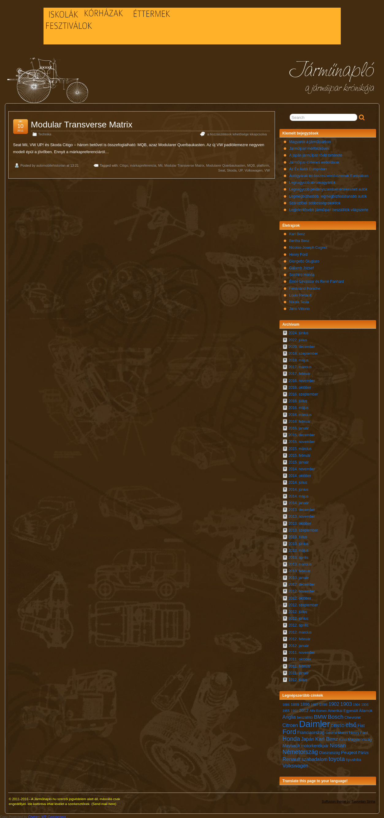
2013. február (299, 569)
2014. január (299, 501)
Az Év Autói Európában (308, 167)
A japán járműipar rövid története (315, 154)
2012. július (298, 610)
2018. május (299, 359)
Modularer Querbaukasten (225, 164)
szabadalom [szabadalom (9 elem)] (315, 757)
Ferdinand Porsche (304, 287)
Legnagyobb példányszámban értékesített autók (328, 188)
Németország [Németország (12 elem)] (300, 750)
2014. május (299, 495)
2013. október (300, 522)
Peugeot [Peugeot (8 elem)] (349, 750)
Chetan (33, 815)
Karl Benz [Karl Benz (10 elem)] (326, 737)
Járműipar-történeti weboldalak (314, 161)
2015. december (302, 433)
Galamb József (301, 266)
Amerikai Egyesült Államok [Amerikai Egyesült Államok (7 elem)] (350, 709)
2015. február (299, 454)
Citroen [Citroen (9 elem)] (290, 723)
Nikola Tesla (299, 300)
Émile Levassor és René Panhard (316, 280)
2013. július (298, 535)
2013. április (299, 556)
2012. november (302, 590)
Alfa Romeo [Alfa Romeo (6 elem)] (318, 709)
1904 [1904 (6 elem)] (356, 703)
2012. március (300, 631)
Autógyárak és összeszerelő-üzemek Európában (328, 174)
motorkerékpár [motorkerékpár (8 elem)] (315, 744)
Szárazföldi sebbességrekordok (314, 201)
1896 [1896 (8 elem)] (305, 702)
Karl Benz (297, 232)
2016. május (299, 406)
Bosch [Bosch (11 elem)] (335, 715)
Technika (44, 132)
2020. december (302, 345)
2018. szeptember (303, 352)
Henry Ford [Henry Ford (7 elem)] (358, 731)
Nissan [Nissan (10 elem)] (338, 744)
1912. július (298, 678)
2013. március (300, 563)
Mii (160, 164)
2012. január (299, 644)
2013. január (299, 576)
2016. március (300, 413)
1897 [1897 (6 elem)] (314, 703)
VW (267, 169)
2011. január (299, 671)
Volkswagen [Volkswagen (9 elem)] (295, 764)
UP (240, 169)
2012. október (300, 597)
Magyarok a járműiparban (310, 140)
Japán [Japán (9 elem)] (307, 737)
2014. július (298, 481)
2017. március (300, 365)
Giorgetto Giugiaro (304, 260)
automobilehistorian (50, 164)
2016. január (299, 427)
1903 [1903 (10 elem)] (346, 703)
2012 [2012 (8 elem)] (304, 708)
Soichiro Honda (301, 273)
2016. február (299, 420)
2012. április (299, 624)
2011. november (302, 651)
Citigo (124, 164)
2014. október (300, 474)
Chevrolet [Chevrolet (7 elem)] (352, 716)
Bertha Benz (299, 239)
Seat (221, 169)
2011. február (299, 665)
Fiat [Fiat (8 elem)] (360, 723)
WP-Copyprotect (53, 815)
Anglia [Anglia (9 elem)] (289, 715)
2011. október (300, 658)
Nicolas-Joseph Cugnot (308, 246)
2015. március (300, 447)
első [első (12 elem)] (350, 723)
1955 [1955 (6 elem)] (286, 709)
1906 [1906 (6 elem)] (365, 703)
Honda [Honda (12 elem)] (291, 737)
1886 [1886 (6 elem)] (286, 703)
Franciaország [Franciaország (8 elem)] (311, 731)
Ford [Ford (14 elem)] (289, 730)
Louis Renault (300, 294)
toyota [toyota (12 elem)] (337, 757)
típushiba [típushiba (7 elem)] (353, 758)
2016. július (298, 399)
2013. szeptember (303, 529)
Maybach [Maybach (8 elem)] (291, 744)
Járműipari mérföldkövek (309, 147)
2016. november (302, 379)
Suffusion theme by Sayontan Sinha (348, 800)
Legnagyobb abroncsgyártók (312, 181)
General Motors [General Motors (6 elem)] (336, 731)
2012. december (302, 583)
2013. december (302, 508)
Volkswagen (254, 169)
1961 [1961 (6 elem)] (294, 709)
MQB (251, 164)
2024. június (299, 331)
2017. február (299, 372)
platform (263, 164)
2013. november (302, 515)
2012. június (299, 617)
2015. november (302, 440)
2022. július (298, 338)
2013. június (299, 542)
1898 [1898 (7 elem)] (323, 703)
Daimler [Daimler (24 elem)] (314, 722)
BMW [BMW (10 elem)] (320, 715)
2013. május (299, 549)
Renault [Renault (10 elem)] (292, 758)
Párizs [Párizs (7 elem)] (363, 751)
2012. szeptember (303, 603)
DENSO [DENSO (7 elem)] (337, 724)
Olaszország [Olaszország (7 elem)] (329, 751)
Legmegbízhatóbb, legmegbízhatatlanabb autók (328, 195)
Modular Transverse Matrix (81, 123)
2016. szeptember (303, 393)
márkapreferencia (143, 164)
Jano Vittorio (299, 307)
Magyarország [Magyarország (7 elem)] (360, 738)
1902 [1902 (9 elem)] (334, 702)
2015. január (299, 461)
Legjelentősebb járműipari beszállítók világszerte (328, 208)
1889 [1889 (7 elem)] (295, 703)
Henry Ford (298, 253)
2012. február (299, 637)
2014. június (299, 488)
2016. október (300, 386)
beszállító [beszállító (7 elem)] (305, 716)
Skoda (232, 169)
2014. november (302, 467)
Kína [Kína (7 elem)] (343, 738)
